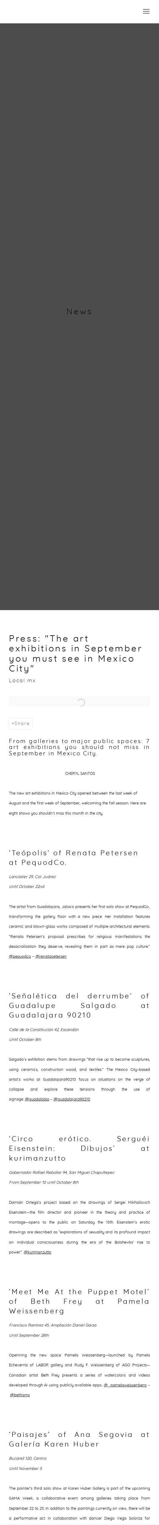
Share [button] (22, 723)
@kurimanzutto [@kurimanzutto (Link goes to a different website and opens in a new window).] (37, 1252)
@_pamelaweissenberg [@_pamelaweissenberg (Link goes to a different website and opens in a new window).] (125, 1385)
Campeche (33, 11)
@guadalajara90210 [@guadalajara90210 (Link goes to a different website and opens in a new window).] (72, 1099)
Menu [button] (145, 11)
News (79, 312)
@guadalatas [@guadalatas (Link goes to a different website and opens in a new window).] (37, 1099)
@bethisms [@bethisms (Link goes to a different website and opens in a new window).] (20, 1395)
